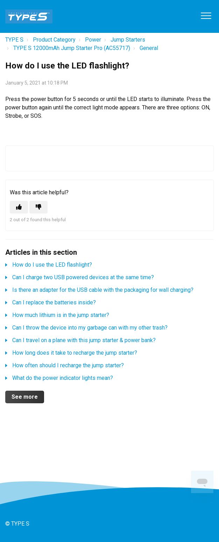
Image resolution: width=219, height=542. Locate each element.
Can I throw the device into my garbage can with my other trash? (90, 327)
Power (93, 39)
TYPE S (14, 39)
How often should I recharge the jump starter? (68, 365)
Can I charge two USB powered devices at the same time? (83, 277)
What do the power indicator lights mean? (62, 378)
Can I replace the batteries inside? (54, 302)
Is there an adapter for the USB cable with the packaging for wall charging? (102, 290)
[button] (206, 15)
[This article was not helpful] (38, 207)
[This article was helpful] (19, 207)
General (149, 48)
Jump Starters (128, 39)
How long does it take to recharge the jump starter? (74, 352)
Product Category (54, 39)
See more (25, 396)
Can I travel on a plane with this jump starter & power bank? (84, 340)
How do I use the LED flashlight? (52, 264)
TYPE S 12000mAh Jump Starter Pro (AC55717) (71, 48)
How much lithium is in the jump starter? (60, 315)
